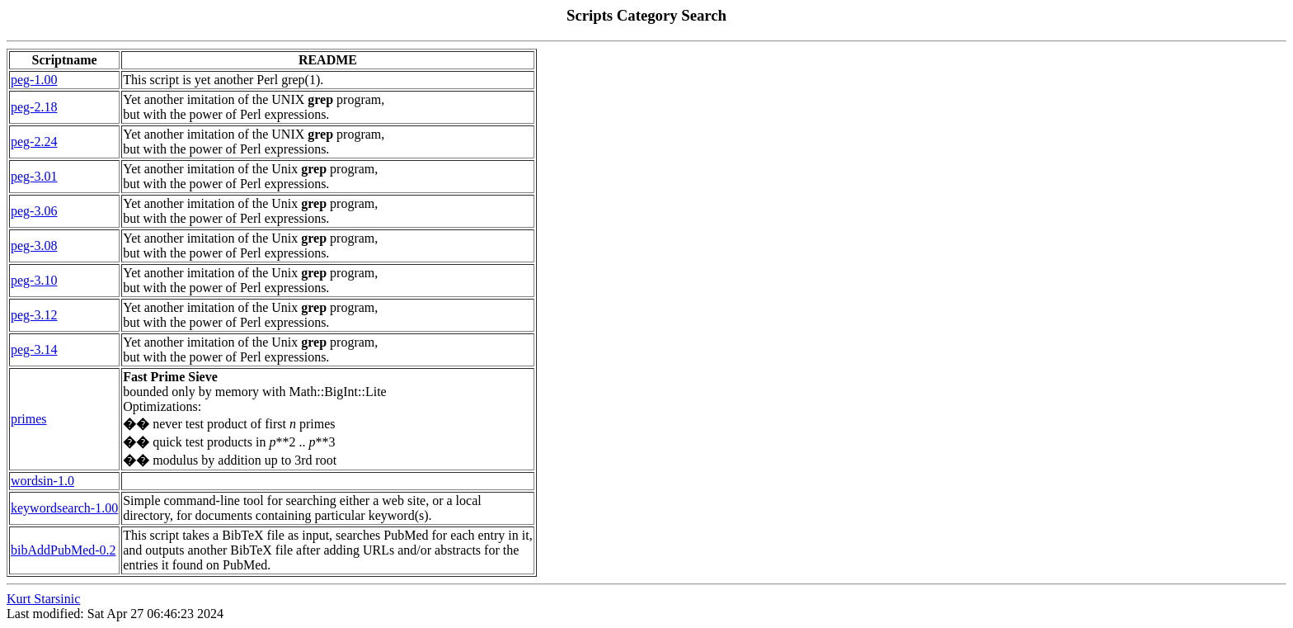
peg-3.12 (34, 315)
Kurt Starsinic (43, 599)
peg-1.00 (34, 80)
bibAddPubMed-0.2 (63, 550)
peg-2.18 (34, 107)
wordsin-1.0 (42, 481)
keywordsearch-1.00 (64, 508)
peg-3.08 (34, 245)
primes (29, 419)
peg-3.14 (34, 349)
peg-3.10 (34, 280)
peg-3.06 (34, 211)
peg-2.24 (34, 142)
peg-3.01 (34, 176)
